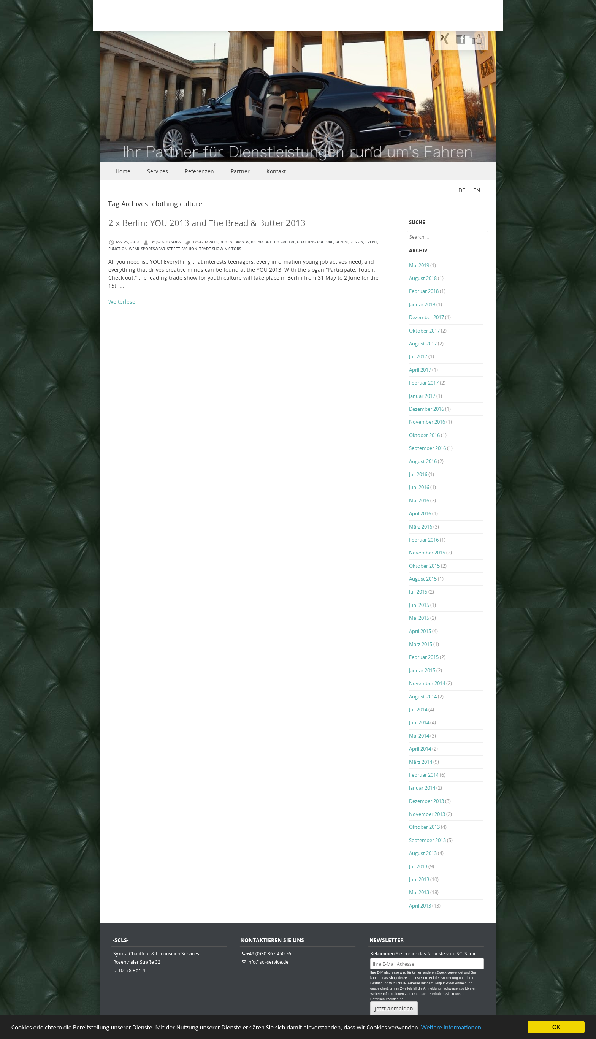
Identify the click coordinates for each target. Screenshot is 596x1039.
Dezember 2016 (426, 408)
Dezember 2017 (426, 317)
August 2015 (423, 578)
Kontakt (276, 171)
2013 (213, 241)
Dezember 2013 (426, 801)
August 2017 (423, 343)
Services (157, 171)
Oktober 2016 (424, 435)
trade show (211, 248)
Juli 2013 (418, 866)
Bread (257, 241)
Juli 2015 (418, 591)
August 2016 (423, 461)
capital (288, 241)
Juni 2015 (419, 605)
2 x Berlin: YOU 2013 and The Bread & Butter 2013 (207, 222)
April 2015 (420, 631)
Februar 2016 (424, 539)
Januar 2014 (422, 787)
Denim (341, 241)
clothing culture (315, 241)
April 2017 (420, 369)
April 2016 (420, 513)
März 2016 (420, 526)
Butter (272, 241)
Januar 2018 (422, 304)
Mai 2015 (419, 618)
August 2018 (423, 278)
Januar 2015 (422, 670)
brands (242, 241)
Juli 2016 (418, 474)
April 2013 (420, 905)
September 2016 (427, 448)
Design (356, 241)
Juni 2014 (419, 722)
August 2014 (423, 696)
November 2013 (427, 814)
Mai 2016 (419, 500)
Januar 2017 (422, 396)
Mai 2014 (419, 735)
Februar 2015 (424, 657)
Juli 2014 (418, 709)
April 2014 (420, 748)
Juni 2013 (419, 879)
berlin (226, 241)
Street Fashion (182, 248)
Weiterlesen (123, 301)
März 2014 (420, 762)
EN (476, 190)
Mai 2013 (419, 892)
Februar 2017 (424, 382)
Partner (240, 171)
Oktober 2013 (424, 827)
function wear (123, 248)
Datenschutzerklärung (387, 999)
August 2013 (423, 853)
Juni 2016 (419, 487)
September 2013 (427, 840)
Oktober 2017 (424, 330)
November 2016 (427, 421)
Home (123, 171)
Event (371, 241)
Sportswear (153, 248)
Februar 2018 (424, 291)
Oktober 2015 (424, 565)
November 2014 (427, 683)
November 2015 (427, 552)
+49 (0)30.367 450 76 (268, 953)
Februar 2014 (424, 774)
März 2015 (420, 644)
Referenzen (199, 171)
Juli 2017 (418, 356)
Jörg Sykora (168, 241)
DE (461, 190)
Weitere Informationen (451, 1028)
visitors (233, 248)
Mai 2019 (419, 265)
